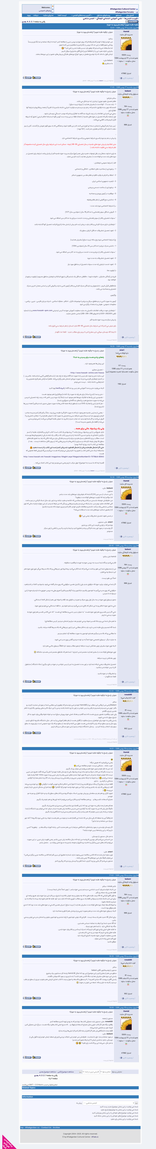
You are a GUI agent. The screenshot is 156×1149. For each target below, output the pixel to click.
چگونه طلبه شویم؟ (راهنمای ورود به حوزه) (120, 24)
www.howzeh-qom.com (40, 310)
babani (99, 81)
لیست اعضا (59, 15)
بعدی (22, 21)
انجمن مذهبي (86, 18)
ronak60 (126, 694)
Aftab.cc (92, 1137)
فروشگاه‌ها (58, 388)
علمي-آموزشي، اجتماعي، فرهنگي (107, 18)
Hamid (124, 31)
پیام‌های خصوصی (43, 10)
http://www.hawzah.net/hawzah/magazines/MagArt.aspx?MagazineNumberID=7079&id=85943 (61, 456)
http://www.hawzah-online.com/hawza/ (85, 372)
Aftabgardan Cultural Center (121, 9)
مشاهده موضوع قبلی (63, 1071)
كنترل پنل (127, 15)
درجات (33, 15)
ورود (26, 15)
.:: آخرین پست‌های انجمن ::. (79, 15)
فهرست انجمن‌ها (128, 18)
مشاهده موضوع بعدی (45, 1071)
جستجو (116, 15)
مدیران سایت (46, 15)
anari (119, 350)
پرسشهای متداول (101, 15)
